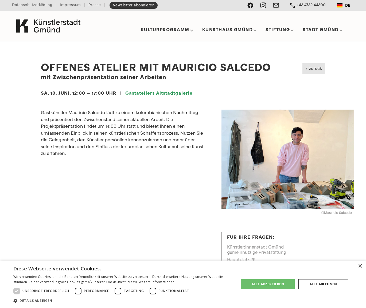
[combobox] (343, 5)
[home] (48, 24)
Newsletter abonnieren (134, 5)
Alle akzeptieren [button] (268, 284)
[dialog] (183, 284)
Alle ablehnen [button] (323, 284)
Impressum (70, 5)
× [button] (360, 266)
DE (343, 5)
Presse (94, 5)
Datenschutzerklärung (32, 5)
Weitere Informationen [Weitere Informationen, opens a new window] (156, 282)
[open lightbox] (287, 159)
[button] (167, 32)
